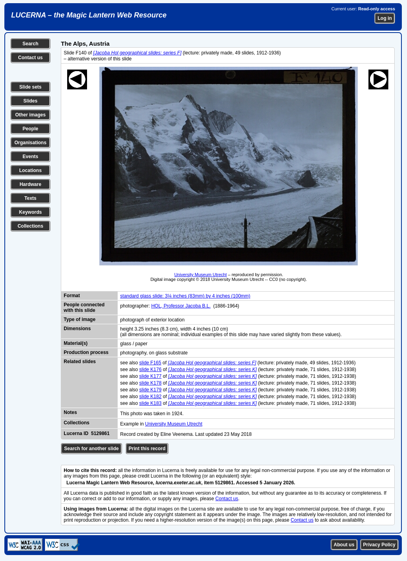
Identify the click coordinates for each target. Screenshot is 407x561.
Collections (30, 226)
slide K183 (150, 403)
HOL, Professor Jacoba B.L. (180, 306)
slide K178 (150, 383)
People (30, 129)
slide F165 (150, 363)
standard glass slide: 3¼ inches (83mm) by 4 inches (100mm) (185, 296)
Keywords (30, 212)
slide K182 (150, 396)
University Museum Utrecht (200, 274)
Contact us (30, 57)
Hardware (30, 184)
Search (30, 43)
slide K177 (150, 376)
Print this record (147, 448)
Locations (30, 170)
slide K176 (150, 369)
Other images (30, 115)
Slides (30, 101)
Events (30, 156)
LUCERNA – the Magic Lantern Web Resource (89, 15)
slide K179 (150, 390)
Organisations (30, 142)
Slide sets (30, 87)
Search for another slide (91, 448)
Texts (30, 198)
